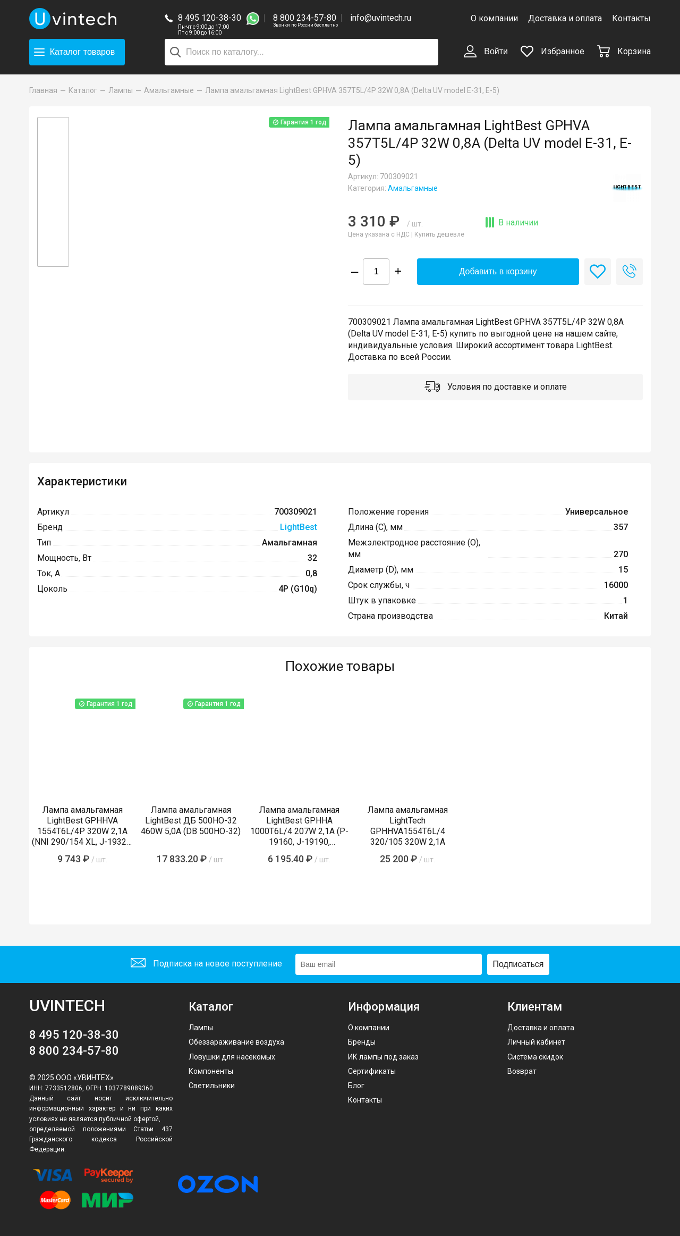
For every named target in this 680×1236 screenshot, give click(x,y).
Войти (486, 52)
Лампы (201, 1027)
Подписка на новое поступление (206, 964)
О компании (494, 18)
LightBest (298, 527)
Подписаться (518, 964)
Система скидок (535, 1057)
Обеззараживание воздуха (236, 1042)
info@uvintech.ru (380, 18)
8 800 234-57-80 (305, 18)
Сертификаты (372, 1071)
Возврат (522, 1071)
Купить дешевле (439, 234)
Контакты (631, 18)
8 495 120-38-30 (209, 18)
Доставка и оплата (565, 18)
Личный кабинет (536, 1042)
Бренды (362, 1042)
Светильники (212, 1085)
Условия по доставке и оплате (495, 387)
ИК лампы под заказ (383, 1057)
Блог (356, 1085)
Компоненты (211, 1071)
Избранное (552, 51)
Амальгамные (413, 188)
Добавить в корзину (498, 271)
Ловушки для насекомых (232, 1057)
